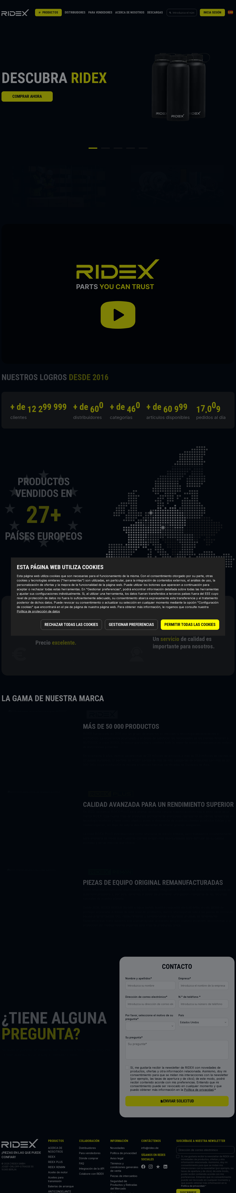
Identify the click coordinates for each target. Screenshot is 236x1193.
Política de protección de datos (38, 611)
